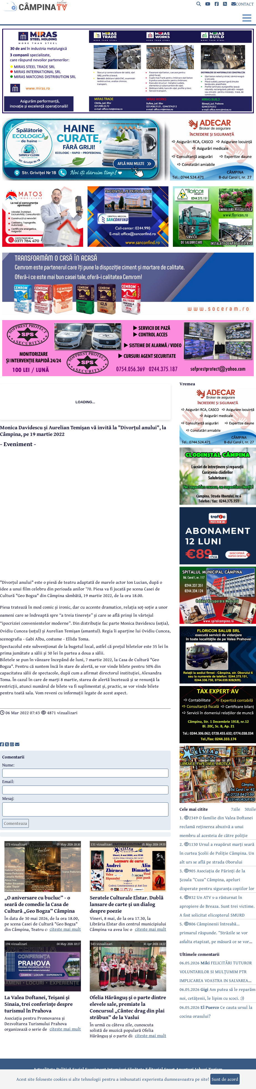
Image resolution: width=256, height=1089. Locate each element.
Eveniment (95, 1069)
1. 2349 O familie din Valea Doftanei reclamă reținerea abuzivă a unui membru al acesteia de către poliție (216, 826)
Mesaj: (8, 798)
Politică (63, 1069)
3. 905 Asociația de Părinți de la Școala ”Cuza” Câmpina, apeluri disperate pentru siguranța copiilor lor (217, 879)
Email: (8, 781)
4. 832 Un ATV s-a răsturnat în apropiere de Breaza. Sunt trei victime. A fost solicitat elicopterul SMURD (217, 906)
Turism (215, 1069)
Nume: (8, 764)
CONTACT (242, 4)
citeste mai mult (65, 929)
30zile (250, 809)
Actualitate (44, 1069)
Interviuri (116, 1069)
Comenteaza (15, 823)
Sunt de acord (225, 1079)
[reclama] (128, 111)
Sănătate (135, 1069)
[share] (2, 744)
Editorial (154, 1069)
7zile (235, 809)
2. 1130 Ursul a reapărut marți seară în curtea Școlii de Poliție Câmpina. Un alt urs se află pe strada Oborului (217, 853)
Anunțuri (185, 1069)
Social (78, 1069)
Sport (169, 1069)
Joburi (201, 1069)
